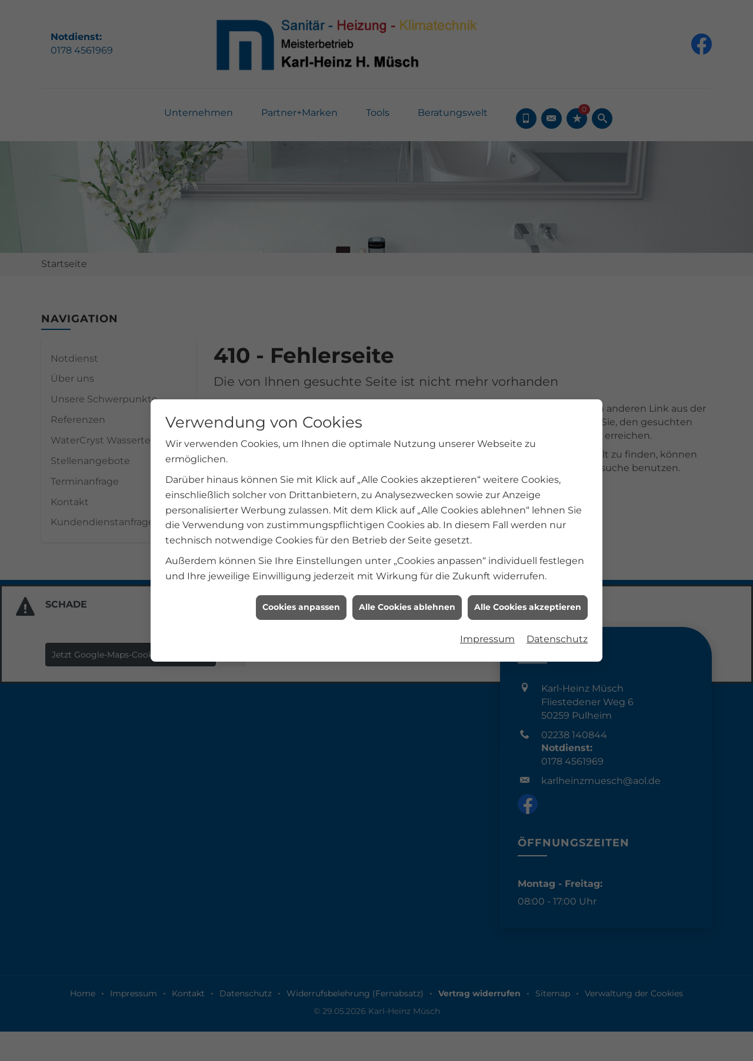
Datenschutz (557, 504)
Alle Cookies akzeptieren (527, 472)
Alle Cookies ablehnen (407, 472)
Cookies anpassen (301, 472)
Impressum (487, 504)
